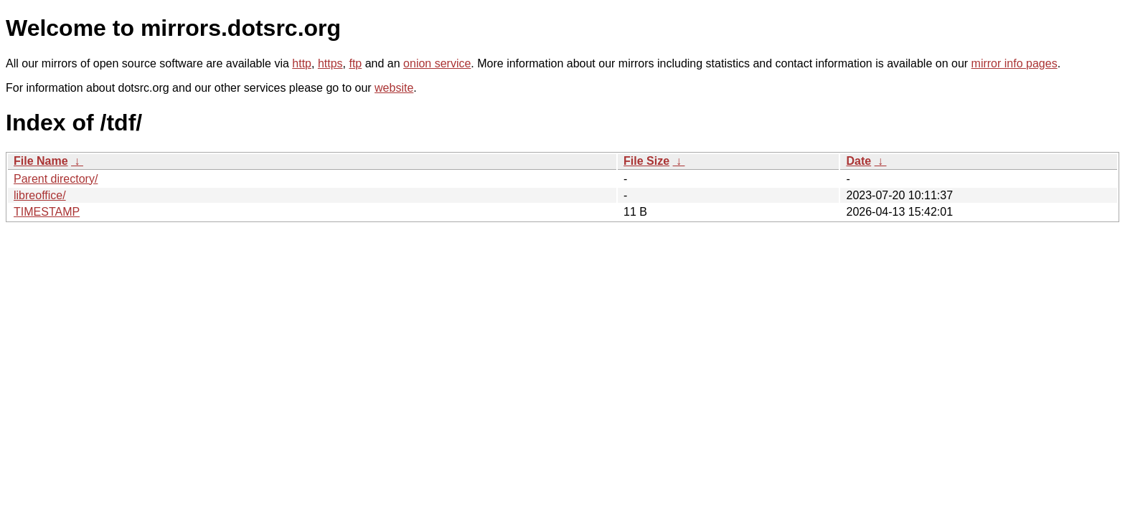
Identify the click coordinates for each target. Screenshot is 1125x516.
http (301, 63)
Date (858, 161)
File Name (41, 161)
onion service (437, 63)
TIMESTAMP (47, 212)
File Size (646, 161)
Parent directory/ (56, 179)
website (394, 88)
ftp (355, 63)
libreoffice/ (40, 195)
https (330, 63)
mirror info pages (1014, 63)
